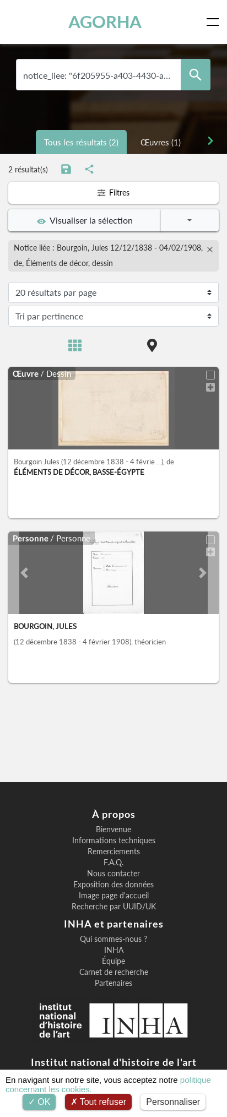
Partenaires (113, 983)
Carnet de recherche (113, 972)
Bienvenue (113, 829)
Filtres (113, 192)
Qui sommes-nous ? (113, 939)
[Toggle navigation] (215, 22)
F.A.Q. (113, 862)
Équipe (113, 961)
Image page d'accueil (114, 895)
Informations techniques (113, 840)
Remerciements (114, 851)
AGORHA (105, 22)
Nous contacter (113, 873)
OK (39, 1102)
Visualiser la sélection (85, 220)
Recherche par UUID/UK (114, 906)
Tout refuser (99, 1102)
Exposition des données (113, 884)
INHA (113, 950)
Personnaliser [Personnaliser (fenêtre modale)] (173, 1102)
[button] (24, 573)
